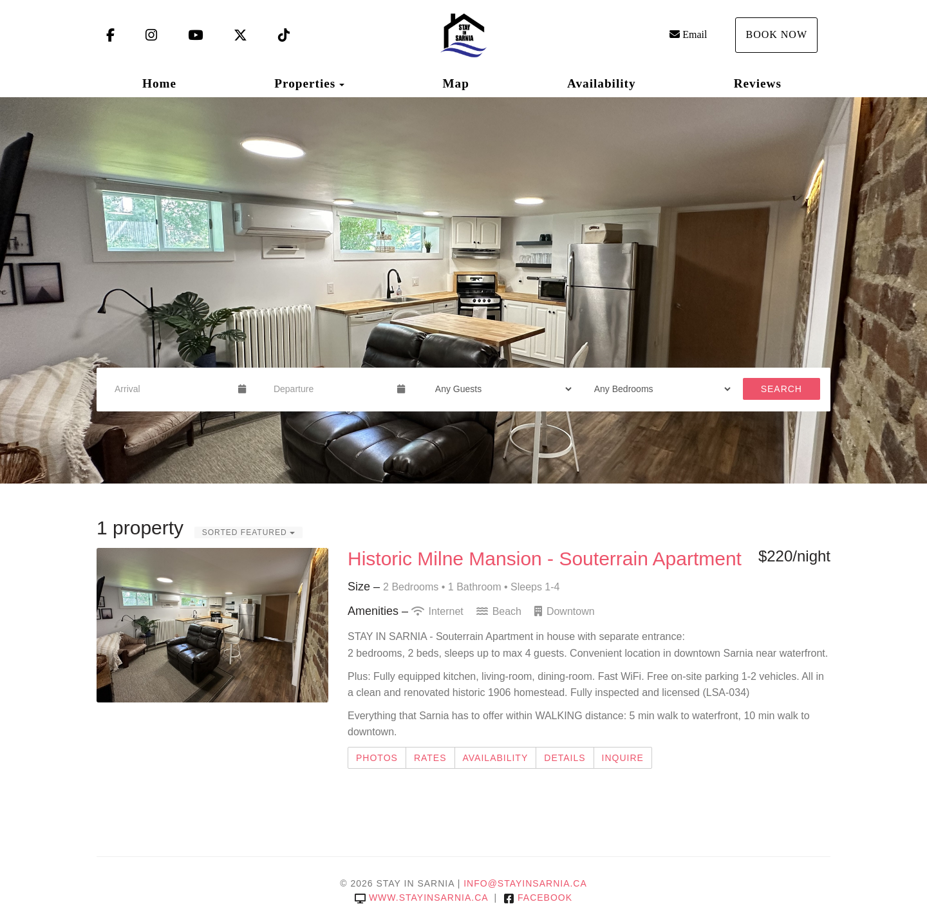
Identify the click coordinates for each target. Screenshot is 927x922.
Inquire (623, 758)
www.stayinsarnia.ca (421, 897)
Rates (430, 758)
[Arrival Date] (171, 389)
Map (455, 83)
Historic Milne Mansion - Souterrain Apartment (545, 558)
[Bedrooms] (658, 389)
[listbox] (463, 290)
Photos (377, 758)
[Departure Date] (330, 389)
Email (688, 34)
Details (564, 758)
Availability (601, 83)
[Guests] (499, 389)
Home (159, 83)
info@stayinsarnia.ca (525, 883)
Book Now (776, 34)
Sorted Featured (248, 532)
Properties (304, 83)
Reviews (758, 83)
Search (781, 389)
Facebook (537, 897)
